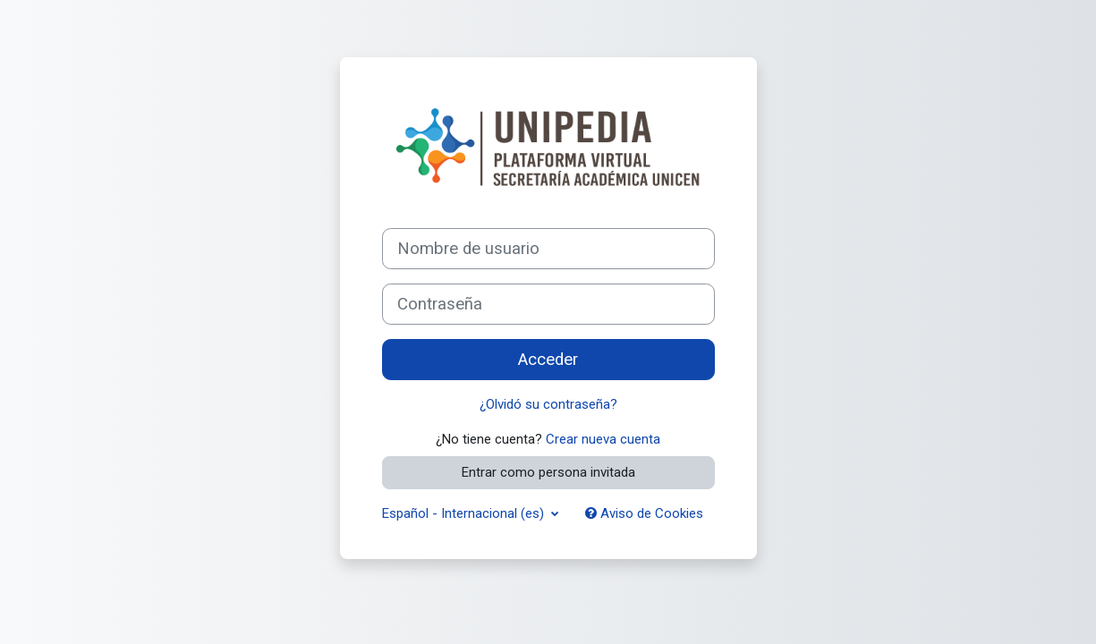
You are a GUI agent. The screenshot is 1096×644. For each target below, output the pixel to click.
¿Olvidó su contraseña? (548, 404)
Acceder (548, 359)
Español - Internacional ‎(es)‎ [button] (465, 513)
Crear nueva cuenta (603, 439)
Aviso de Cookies (644, 513)
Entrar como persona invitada (548, 472)
